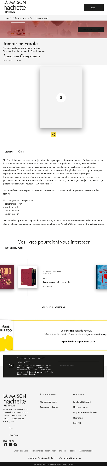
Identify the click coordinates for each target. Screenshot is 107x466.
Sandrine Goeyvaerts (24, 56)
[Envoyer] (96, 372)
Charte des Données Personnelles (25, 463)
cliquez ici (34, 382)
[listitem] (5, 456)
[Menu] (92, 7)
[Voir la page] (53, 343)
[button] (85, 29)
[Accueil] (15, 6)
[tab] (13, 151)
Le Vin (30, 18)
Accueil (9, 18)
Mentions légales (90, 463)
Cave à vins (20, 18)
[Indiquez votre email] (75, 372)
